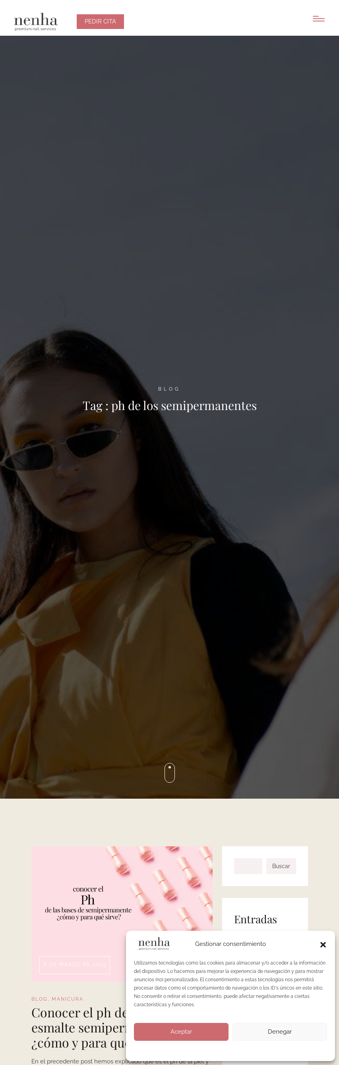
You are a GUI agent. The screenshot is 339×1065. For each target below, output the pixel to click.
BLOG (39, 999)
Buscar (281, 866)
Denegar (280, 1031)
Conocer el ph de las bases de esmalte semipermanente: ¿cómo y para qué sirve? (114, 1027)
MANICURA (67, 999)
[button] (323, 944)
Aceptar (181, 1031)
